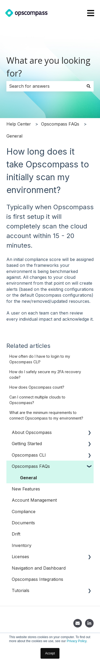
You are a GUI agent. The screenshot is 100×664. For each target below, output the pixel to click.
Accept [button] (50, 653)
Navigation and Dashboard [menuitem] (39, 568)
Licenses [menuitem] (20, 556)
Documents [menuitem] (23, 522)
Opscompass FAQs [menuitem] (31, 466)
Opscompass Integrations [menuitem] (37, 579)
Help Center (18, 124)
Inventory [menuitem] (21, 545)
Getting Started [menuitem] (27, 443)
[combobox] (44, 86)
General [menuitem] (28, 477)
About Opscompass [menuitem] (32, 432)
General (14, 136)
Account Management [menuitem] (34, 500)
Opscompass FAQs (60, 124)
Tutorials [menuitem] (20, 590)
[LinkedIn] (89, 623)
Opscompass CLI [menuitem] (29, 455)
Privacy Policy (76, 641)
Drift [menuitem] (16, 534)
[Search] (88, 86)
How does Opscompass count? (36, 387)
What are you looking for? (48, 67)
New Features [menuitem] (26, 489)
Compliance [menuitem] (23, 511)
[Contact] (77, 623)
